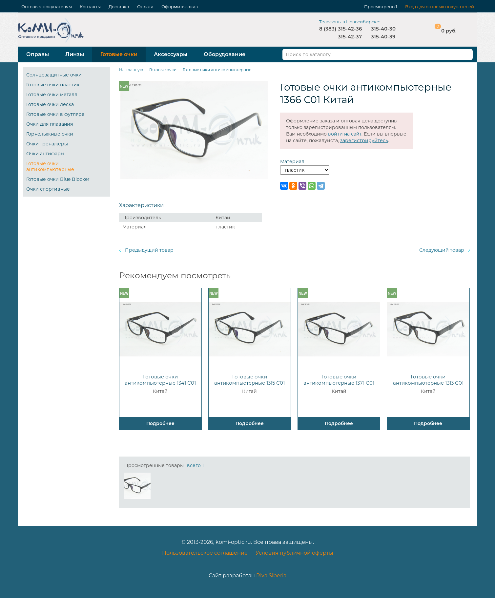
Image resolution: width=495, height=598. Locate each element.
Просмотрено (379, 6)
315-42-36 (350, 29)
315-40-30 (383, 29)
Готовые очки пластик (52, 85)
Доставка (119, 6)
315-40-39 (383, 36)
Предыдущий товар (149, 250)
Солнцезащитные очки (54, 75)
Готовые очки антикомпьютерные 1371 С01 (338, 380)
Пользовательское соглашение (205, 553)
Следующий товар (441, 250)
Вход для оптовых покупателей (439, 6)
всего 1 (195, 465)
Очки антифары (45, 154)
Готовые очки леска (50, 104)
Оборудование (224, 54)
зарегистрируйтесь (364, 140)
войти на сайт (344, 134)
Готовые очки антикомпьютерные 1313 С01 (428, 380)
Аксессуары (170, 54)
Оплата (145, 6)
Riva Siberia (271, 575)
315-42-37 (350, 36)
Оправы (37, 54)
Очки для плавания (49, 124)
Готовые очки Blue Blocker (58, 179)
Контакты (90, 6)
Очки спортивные (48, 189)
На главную (131, 69)
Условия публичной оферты (294, 553)
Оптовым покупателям (46, 6)
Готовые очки (118, 54)
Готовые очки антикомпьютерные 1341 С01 (160, 380)
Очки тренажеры (47, 144)
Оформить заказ (179, 6)
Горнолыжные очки (49, 134)
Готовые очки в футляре (55, 114)
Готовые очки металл (51, 94)
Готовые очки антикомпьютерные (50, 166)
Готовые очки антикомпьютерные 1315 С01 (249, 380)
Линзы (74, 54)
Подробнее (160, 423)
